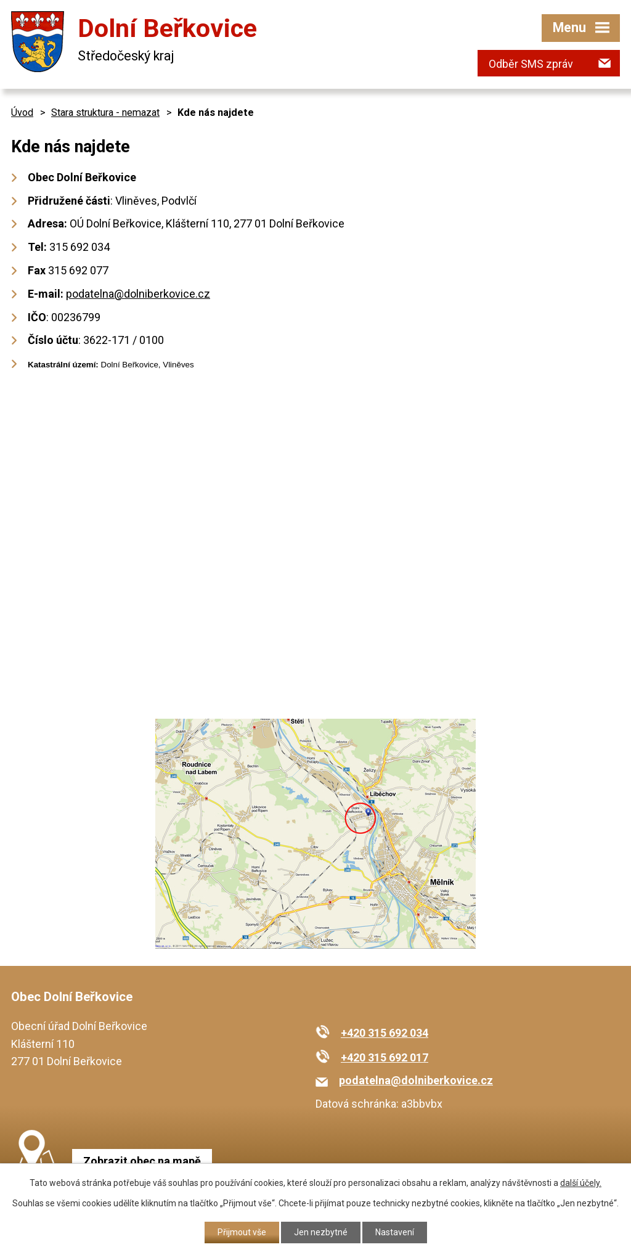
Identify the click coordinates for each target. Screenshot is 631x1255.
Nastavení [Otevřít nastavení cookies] (394, 1232)
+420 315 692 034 (384, 1032)
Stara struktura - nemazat (105, 112)
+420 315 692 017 (384, 1057)
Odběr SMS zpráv (531, 63)
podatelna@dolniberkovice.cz (138, 293)
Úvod (22, 112)
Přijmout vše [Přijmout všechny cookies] (242, 1232)
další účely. (580, 1183)
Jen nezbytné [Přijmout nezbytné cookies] (321, 1232)
